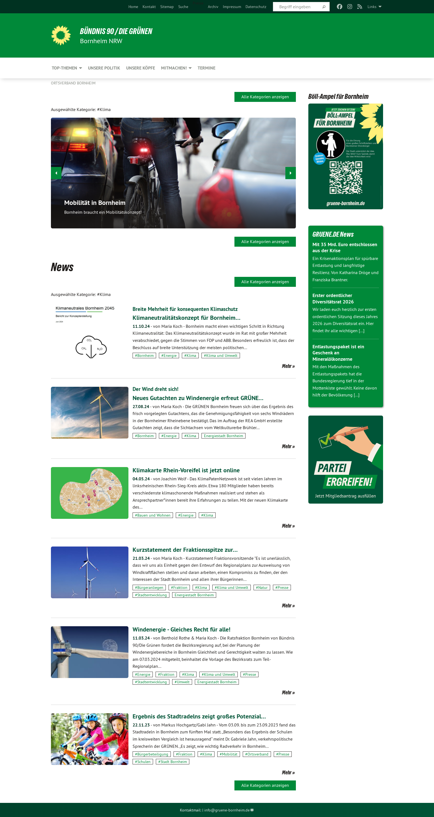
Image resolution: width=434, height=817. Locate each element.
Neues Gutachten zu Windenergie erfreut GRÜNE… (203, 397)
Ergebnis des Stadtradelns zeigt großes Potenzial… (204, 716)
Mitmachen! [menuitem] (174, 68)
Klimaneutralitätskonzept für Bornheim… (190, 317)
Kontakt (149, 6)
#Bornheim (144, 355)
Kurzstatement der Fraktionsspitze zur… (188, 549)
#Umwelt (182, 681)
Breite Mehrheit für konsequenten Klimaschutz (187, 309)
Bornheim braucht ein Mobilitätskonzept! (103, 212)
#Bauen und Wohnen (152, 514)
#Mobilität (228, 753)
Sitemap (167, 6)
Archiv (213, 6)
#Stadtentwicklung (151, 594)
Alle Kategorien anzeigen (265, 96)
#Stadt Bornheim (172, 761)
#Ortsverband (256, 753)
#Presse (281, 587)
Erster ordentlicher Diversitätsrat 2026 (333, 298)
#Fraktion (179, 587)
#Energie (169, 355)
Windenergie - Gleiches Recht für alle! (185, 629)
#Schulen (143, 761)
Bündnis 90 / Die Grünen (120, 31)
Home (133, 6)
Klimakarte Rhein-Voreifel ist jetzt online (190, 469)
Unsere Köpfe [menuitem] (140, 68)
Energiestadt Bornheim (223, 435)
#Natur (262, 587)
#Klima (190, 355)
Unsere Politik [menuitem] (104, 68)
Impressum (232, 6)
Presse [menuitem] (198, 3)
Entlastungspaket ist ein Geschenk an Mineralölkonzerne (338, 352)
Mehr (286, 366)
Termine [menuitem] (206, 68)
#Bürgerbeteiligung (151, 753)
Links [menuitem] (372, 6)
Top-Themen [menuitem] (64, 68)
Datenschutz (256, 6)
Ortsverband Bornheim (73, 83)
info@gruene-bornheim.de (227, 809)
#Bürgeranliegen (149, 587)
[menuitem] (133, 6)
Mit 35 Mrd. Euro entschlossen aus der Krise (344, 247)
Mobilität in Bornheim (94, 202)
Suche (183, 6)
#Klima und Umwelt (220, 355)
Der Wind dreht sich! (157, 389)
